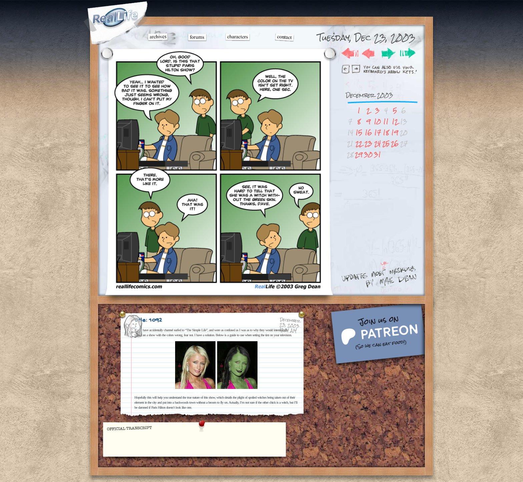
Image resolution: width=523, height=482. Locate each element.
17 (377, 132)
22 (359, 143)
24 (377, 143)
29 (359, 154)
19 (394, 132)
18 (386, 132)
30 (368, 154)
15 (359, 132)
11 (386, 121)
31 (377, 154)
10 (377, 121)
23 (368, 143)
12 (395, 121)
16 (368, 132)
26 (395, 143)
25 (386, 143)
